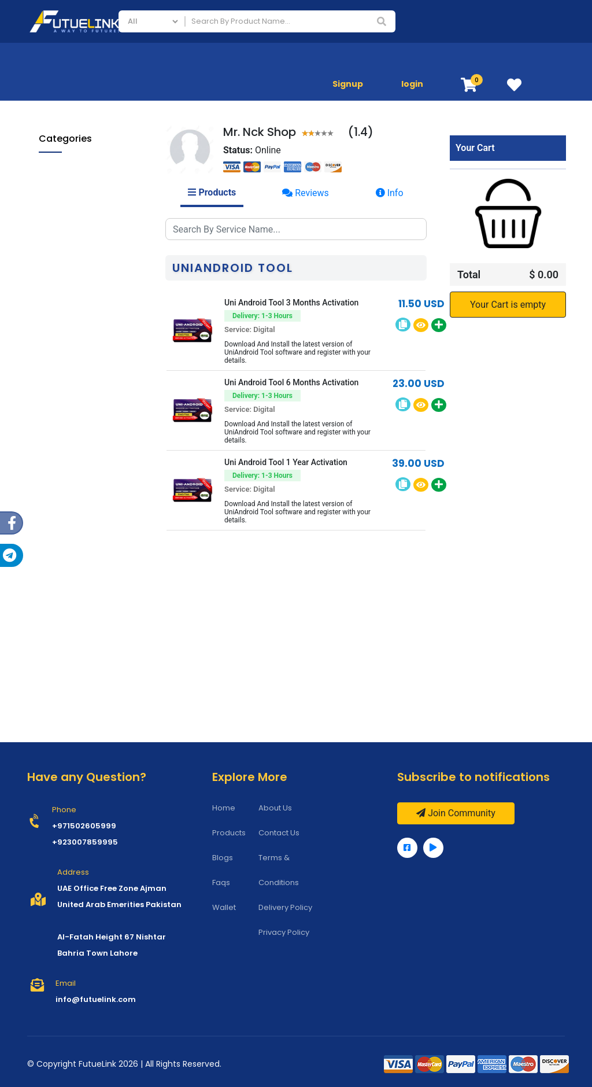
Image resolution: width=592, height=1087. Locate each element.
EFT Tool (71, 374)
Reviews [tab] (305, 192)
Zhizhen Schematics (93, 256)
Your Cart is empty (508, 304)
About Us (275, 807)
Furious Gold (79, 335)
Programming (73, 412)
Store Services (475, 60)
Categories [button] (65, 138)
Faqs (221, 882)
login (412, 84)
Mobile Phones (400, 60)
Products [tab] (212, 192)
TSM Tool (73, 355)
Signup (347, 84)
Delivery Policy (285, 907)
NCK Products (82, 276)
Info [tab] (390, 192)
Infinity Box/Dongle (91, 296)
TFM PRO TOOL (82, 315)
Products (229, 832)
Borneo (69, 237)
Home (223, 807)
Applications (546, 60)
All (49, 162)
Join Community (455, 813)
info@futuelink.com (96, 999)
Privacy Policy (283, 932)
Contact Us (278, 832)
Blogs (222, 857)
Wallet (224, 907)
